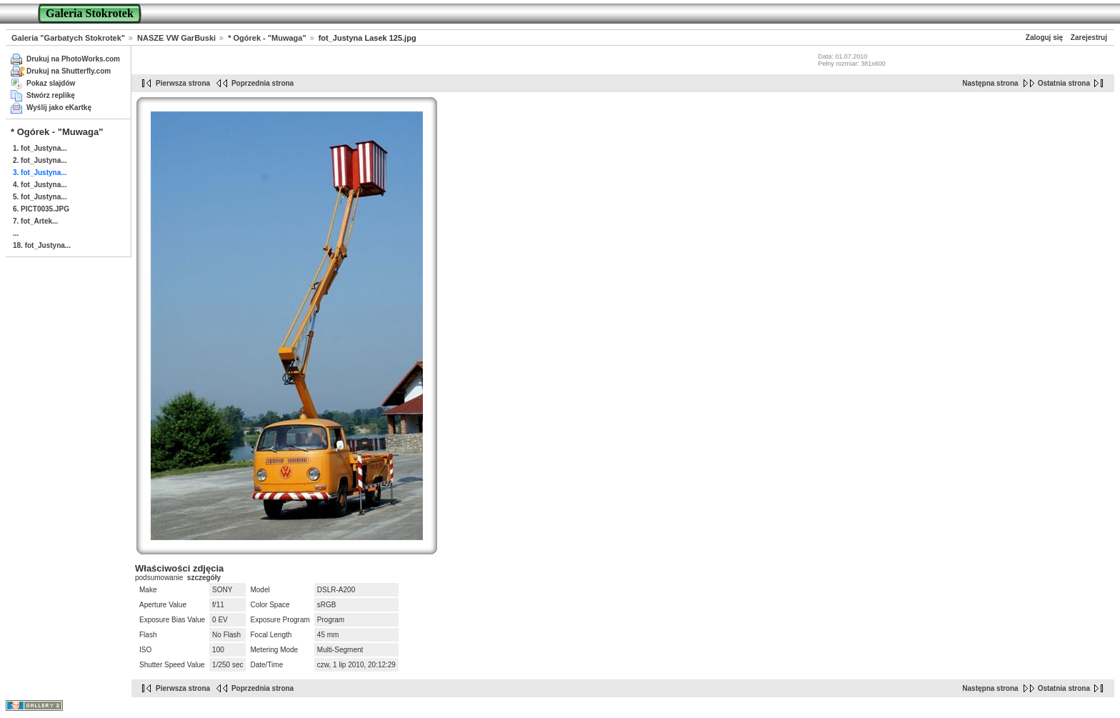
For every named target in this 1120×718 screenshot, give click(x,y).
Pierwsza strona (183, 83)
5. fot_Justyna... (40, 197)
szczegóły (204, 578)
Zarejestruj (1089, 37)
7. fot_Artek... (35, 221)
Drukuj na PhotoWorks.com (73, 59)
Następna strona (990, 83)
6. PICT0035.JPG (41, 209)
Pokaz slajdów (50, 83)
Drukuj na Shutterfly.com (68, 71)
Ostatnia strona (1064, 83)
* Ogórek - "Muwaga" (267, 38)
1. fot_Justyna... (40, 148)
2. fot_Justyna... (40, 160)
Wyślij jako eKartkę (58, 107)
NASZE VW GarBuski (176, 38)
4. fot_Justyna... (40, 185)
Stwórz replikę (50, 95)
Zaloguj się (1044, 37)
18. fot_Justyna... (42, 245)
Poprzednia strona (262, 83)
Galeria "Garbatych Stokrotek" (68, 38)
